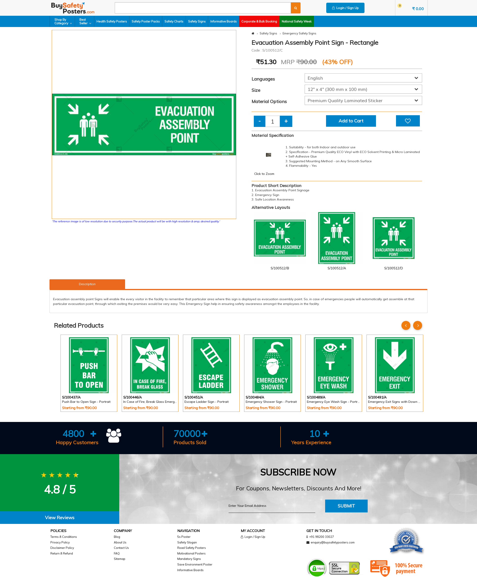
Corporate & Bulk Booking (259, 21)
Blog (117, 537)
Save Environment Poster (194, 564)
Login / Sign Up (345, 8)
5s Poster (184, 537)
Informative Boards (223, 21)
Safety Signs (197, 21)
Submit (346, 506)
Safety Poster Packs (146, 21)
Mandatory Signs (189, 559)
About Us (120, 542)
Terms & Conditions (63, 537)
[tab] (59, 517)
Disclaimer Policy (62, 548)
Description (87, 284)
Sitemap (119, 559)
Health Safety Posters (112, 21)
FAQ (117, 553)
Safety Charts (173, 21)
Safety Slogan (187, 542)
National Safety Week (297, 21)
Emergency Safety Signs (299, 33)
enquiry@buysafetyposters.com (333, 542)
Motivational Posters (191, 553)
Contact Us (121, 548)
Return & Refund (61, 553)
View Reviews (59, 517)
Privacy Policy (60, 542)
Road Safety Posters (191, 548)
